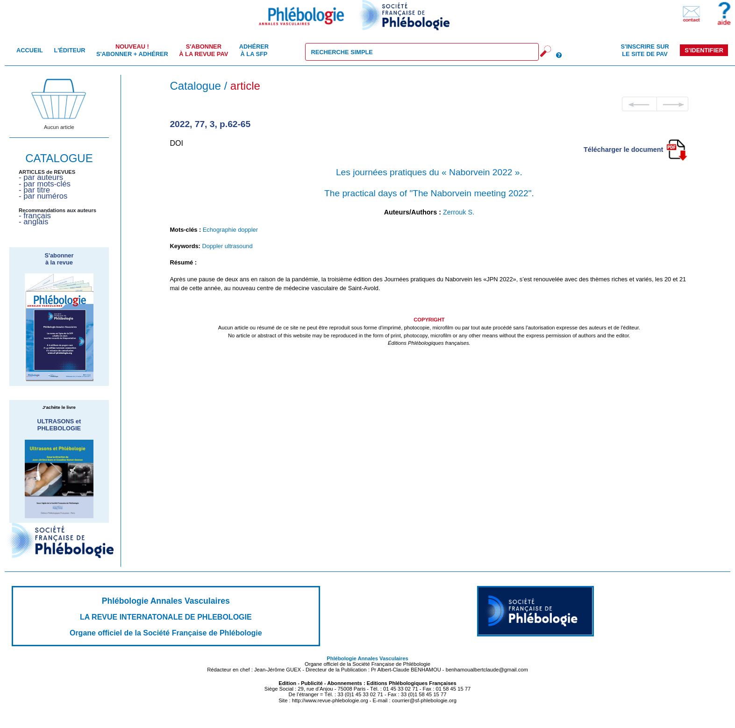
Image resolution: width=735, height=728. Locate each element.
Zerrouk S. (458, 212)
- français (35, 215)
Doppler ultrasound (227, 246)
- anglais (33, 221)
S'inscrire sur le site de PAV (645, 50)
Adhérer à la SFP (254, 50)
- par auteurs (41, 177)
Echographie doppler (230, 229)
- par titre (34, 190)
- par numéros (43, 196)
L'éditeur (69, 50)
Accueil (29, 50)
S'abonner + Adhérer (132, 50)
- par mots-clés (45, 183)
